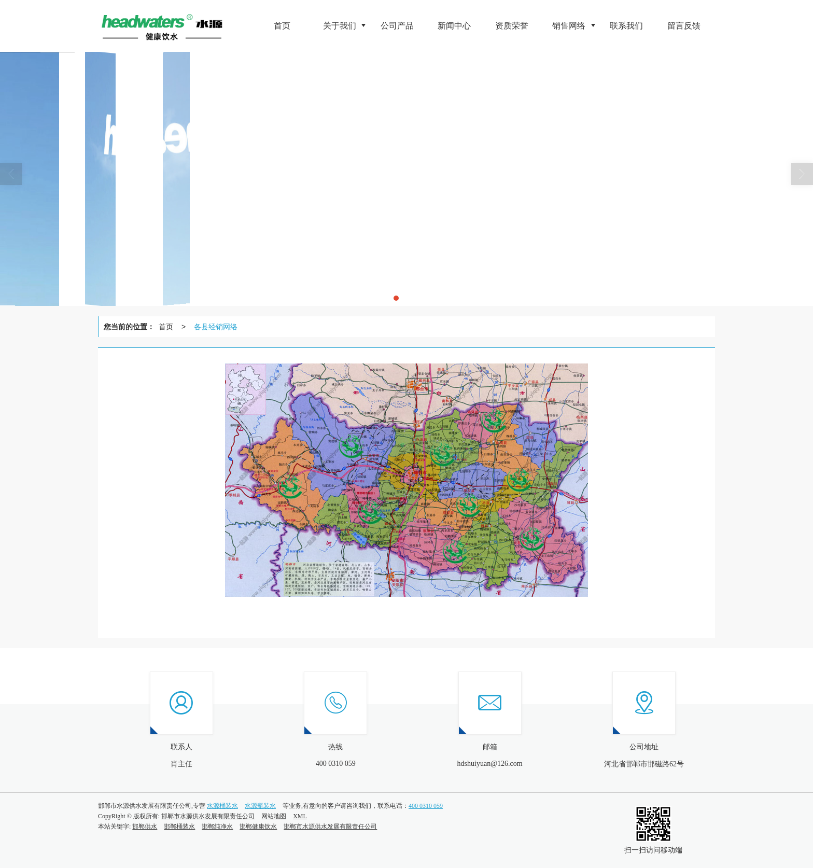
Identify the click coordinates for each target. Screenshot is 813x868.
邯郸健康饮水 (258, 826)
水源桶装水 (222, 805)
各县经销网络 (215, 327)
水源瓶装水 (260, 805)
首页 (166, 327)
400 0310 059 (426, 805)
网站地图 (273, 816)
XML (300, 816)
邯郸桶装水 (179, 826)
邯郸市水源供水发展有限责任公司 (208, 816)
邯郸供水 (144, 826)
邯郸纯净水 (217, 826)
